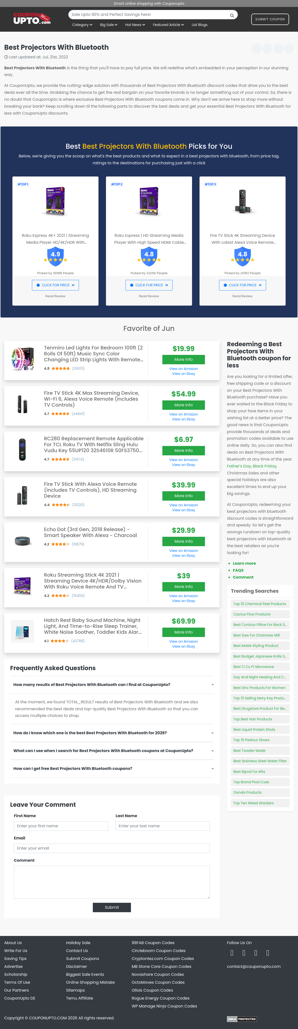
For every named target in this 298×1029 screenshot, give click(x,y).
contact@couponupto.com (254, 966)
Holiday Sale (78, 943)
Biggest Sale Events (85, 974)
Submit (112, 907)
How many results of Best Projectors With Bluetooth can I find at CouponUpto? (91, 684)
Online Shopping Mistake (90, 982)
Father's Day (239, 466)
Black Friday (264, 466)
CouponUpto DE (19, 998)
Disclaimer (76, 966)
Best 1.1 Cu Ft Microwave (253, 666)
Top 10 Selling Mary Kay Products (261, 698)
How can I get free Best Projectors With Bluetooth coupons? (72, 768)
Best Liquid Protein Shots (254, 729)
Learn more (244, 563)
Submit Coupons (82, 958)
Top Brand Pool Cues (251, 782)
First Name (25, 816)
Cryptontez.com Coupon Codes (163, 958)
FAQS (238, 570)
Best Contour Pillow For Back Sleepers (265, 624)
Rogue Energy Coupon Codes (161, 998)
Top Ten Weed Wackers (253, 803)
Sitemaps (75, 990)
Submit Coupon (270, 20)
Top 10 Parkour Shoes (251, 739)
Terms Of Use (17, 982)
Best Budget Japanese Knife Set (260, 656)
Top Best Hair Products (252, 719)
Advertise (13, 966)
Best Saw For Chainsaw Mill (256, 635)
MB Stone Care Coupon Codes (161, 966)
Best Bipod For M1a (249, 771)
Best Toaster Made (249, 750)
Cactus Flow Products (252, 614)
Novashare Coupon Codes (158, 974)
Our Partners (16, 990)
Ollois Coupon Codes (152, 990)
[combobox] (153, 14)
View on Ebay (183, 373)
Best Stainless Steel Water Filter (260, 761)
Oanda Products (247, 792)
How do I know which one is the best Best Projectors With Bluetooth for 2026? (90, 733)
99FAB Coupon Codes (153, 943)
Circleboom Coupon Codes (159, 951)
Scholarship (15, 974)
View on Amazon (183, 368)
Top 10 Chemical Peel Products (259, 603)
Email (19, 838)
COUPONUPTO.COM (48, 1018)
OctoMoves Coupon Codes (158, 982)
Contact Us (77, 951)
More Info (183, 359)
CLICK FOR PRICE (55, 285)
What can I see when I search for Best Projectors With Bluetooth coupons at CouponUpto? (103, 751)
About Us (13, 943)
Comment (24, 860)
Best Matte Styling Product (255, 645)
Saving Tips (15, 958)
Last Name (126, 816)
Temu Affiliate (79, 998)
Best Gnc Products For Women (259, 687)
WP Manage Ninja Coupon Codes (164, 1006)
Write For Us (15, 951)
